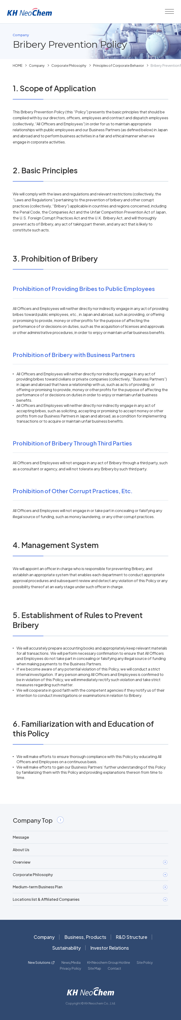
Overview (90, 862)
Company (37, 65)
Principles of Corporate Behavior (118, 65)
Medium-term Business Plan (90, 886)
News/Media (71, 962)
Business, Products (85, 937)
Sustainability (66, 948)
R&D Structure (131, 937)
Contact (114, 968)
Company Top (38, 820)
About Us (21, 849)
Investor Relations (109, 948)
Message (21, 837)
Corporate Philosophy (68, 65)
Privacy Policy (70, 968)
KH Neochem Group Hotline (108, 962)
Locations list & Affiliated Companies (90, 899)
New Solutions (39, 962)
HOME (17, 65)
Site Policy (145, 962)
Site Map (94, 968)
